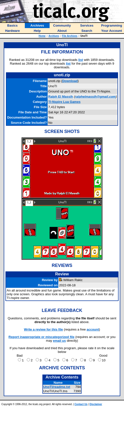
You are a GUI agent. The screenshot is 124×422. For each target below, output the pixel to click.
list (80, 60)
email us (59, 340)
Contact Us (81, 404)
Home (42, 36)
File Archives (69, 36)
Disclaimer (96, 404)
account (93, 329)
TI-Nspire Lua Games (64, 102)
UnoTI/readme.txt (56, 387)
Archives (54, 36)
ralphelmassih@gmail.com (95, 96)
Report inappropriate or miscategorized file (41, 337)
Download (70, 81)
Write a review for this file (43, 329)
